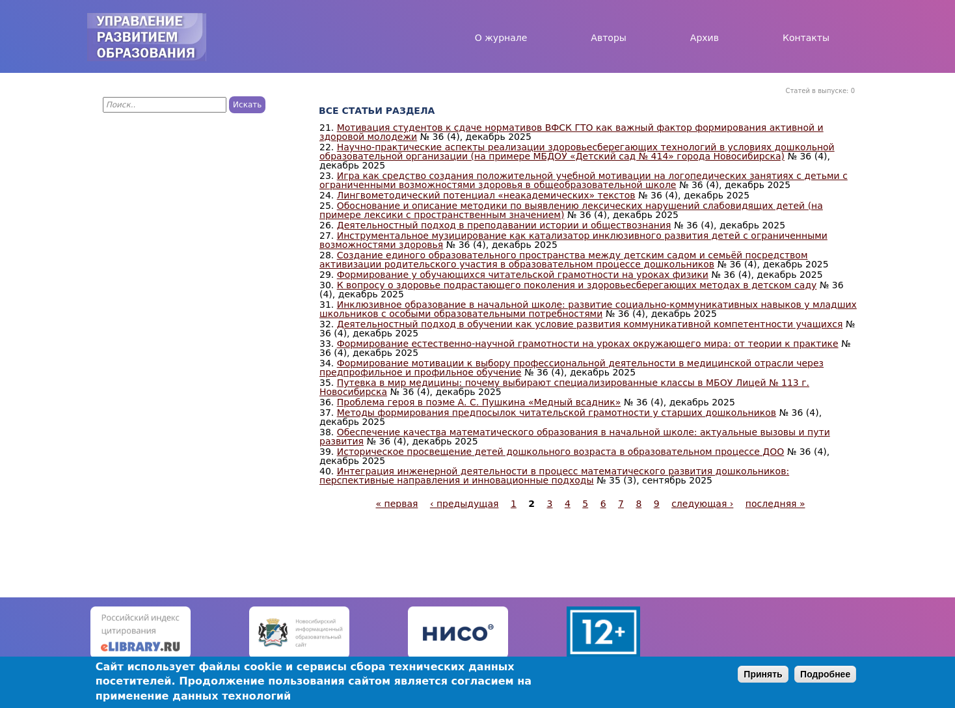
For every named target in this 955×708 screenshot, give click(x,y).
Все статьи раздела (377, 110)
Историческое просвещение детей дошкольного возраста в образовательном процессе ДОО (561, 451)
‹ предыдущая (464, 503)
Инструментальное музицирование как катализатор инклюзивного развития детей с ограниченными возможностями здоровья (573, 240)
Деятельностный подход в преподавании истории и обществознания (504, 225)
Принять (763, 674)
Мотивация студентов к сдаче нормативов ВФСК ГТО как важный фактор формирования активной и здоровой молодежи (571, 132)
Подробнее (825, 674)
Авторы (608, 38)
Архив (704, 38)
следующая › (702, 503)
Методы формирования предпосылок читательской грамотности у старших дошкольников (556, 412)
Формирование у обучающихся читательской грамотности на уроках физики (522, 274)
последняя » (775, 503)
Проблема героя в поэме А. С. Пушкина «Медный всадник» (479, 402)
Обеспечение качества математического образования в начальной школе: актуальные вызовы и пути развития (574, 436)
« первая (397, 503)
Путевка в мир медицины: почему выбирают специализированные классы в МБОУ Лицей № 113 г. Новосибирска (564, 387)
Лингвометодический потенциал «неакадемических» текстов (486, 195)
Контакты (806, 38)
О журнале (501, 38)
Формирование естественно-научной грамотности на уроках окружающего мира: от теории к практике (588, 343)
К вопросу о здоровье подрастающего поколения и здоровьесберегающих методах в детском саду (577, 285)
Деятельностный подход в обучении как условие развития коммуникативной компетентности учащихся (590, 324)
